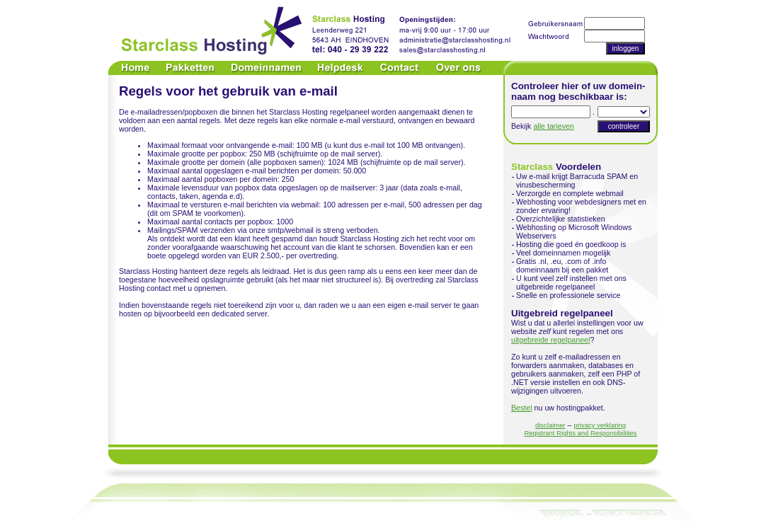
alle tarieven (553, 126)
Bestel (521, 407)
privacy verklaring (599, 425)
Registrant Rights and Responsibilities (580, 433)
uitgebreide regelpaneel (550, 339)
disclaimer (550, 425)
